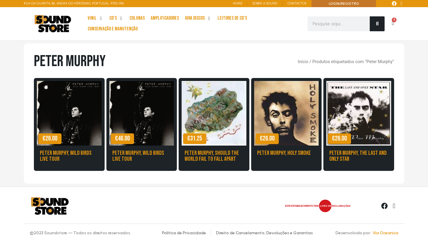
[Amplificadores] (165, 18)
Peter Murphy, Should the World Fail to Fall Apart (212, 156)
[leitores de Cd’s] (232, 18)
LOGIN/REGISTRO (344, 3)
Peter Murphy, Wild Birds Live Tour (138, 156)
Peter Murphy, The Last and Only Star (358, 156)
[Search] (377, 23)
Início (303, 61)
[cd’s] (116, 18)
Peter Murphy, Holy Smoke (284, 153)
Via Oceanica (385, 232)
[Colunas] (137, 18)
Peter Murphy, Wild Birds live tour (66, 156)
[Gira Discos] (198, 18)
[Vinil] (95, 18)
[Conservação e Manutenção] (113, 29)
